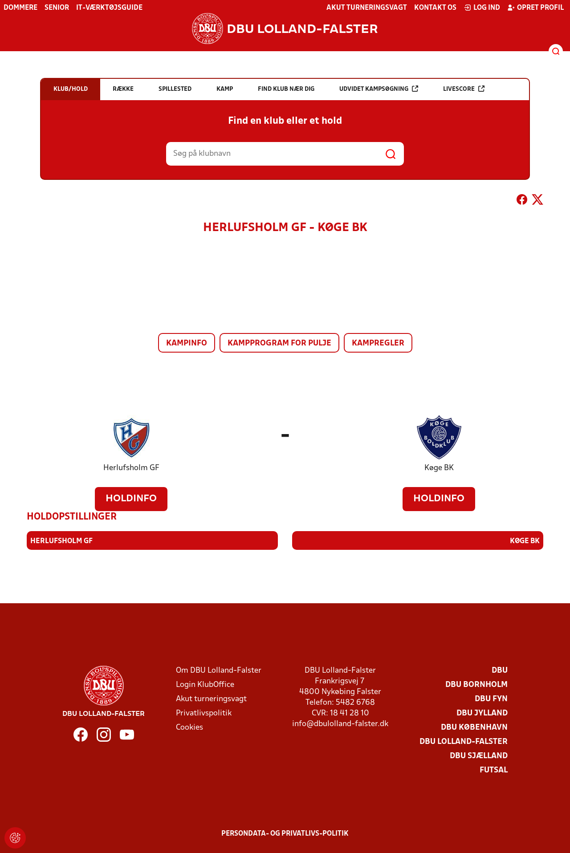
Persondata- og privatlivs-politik (285, 834)
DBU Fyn (491, 699)
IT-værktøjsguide (109, 8)
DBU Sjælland (479, 756)
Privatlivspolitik (204, 713)
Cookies (189, 727)
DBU (500, 670)
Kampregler (378, 343)
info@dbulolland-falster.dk (340, 724)
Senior (57, 8)
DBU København (474, 727)
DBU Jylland (482, 713)
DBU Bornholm (476, 685)
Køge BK (439, 468)
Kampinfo (186, 343)
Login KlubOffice (205, 685)
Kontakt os (435, 8)
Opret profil (535, 8)
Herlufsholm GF (131, 468)
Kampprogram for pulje (279, 343)
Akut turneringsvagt (366, 8)
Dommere (20, 8)
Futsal (494, 770)
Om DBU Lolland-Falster (218, 670)
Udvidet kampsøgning (378, 88)
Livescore (463, 88)
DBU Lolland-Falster (463, 742)
